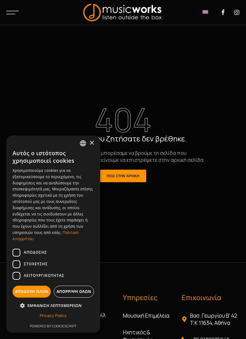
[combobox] (83, 143)
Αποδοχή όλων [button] (31, 291)
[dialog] (53, 234)
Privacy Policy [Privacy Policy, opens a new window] (53, 315)
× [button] (91, 143)
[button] (53, 305)
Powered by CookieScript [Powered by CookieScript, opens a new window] (53, 326)
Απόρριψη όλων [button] (74, 291)
